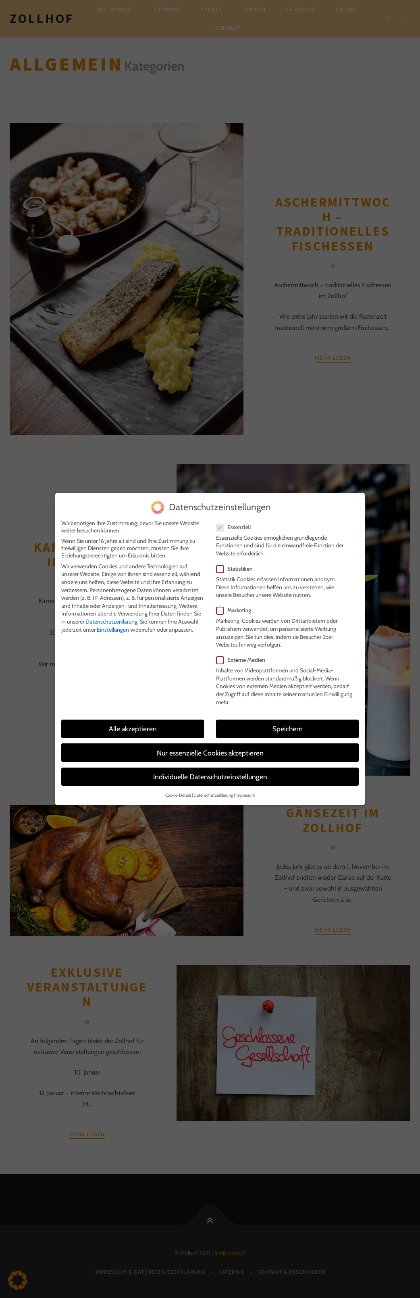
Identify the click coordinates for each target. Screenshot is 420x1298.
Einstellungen (113, 624)
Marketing (236, 605)
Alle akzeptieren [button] (133, 724)
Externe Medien (243, 654)
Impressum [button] (245, 790)
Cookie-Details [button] (178, 790)
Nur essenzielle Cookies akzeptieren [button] (210, 747)
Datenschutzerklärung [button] (213, 790)
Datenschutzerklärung (111, 616)
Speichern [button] (287, 724)
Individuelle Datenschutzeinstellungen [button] (210, 771)
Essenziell (236, 522)
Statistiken (237, 563)
